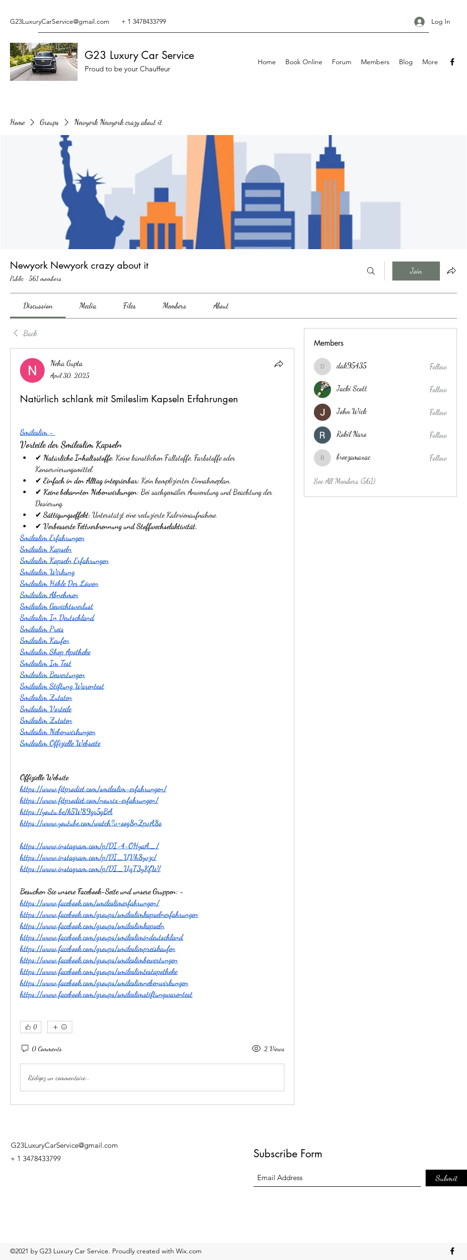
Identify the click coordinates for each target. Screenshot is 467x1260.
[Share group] (451, 270)
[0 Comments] (41, 1049)
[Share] (278, 363)
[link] (37, 305)
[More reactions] (59, 1027)
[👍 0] (30, 1027)
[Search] (371, 271)
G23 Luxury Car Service (139, 55)
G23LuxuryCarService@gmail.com (59, 21)
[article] (152, 726)
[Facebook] (452, 62)
